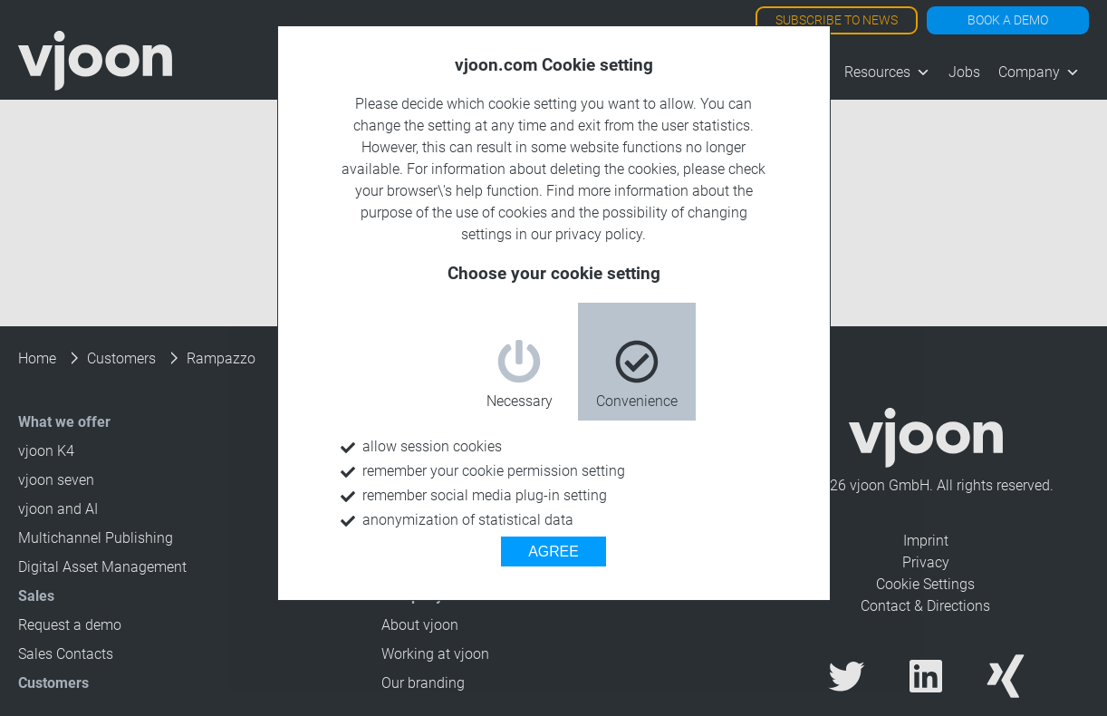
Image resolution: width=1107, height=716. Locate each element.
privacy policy (598, 234)
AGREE (553, 551)
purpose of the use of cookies (454, 212)
